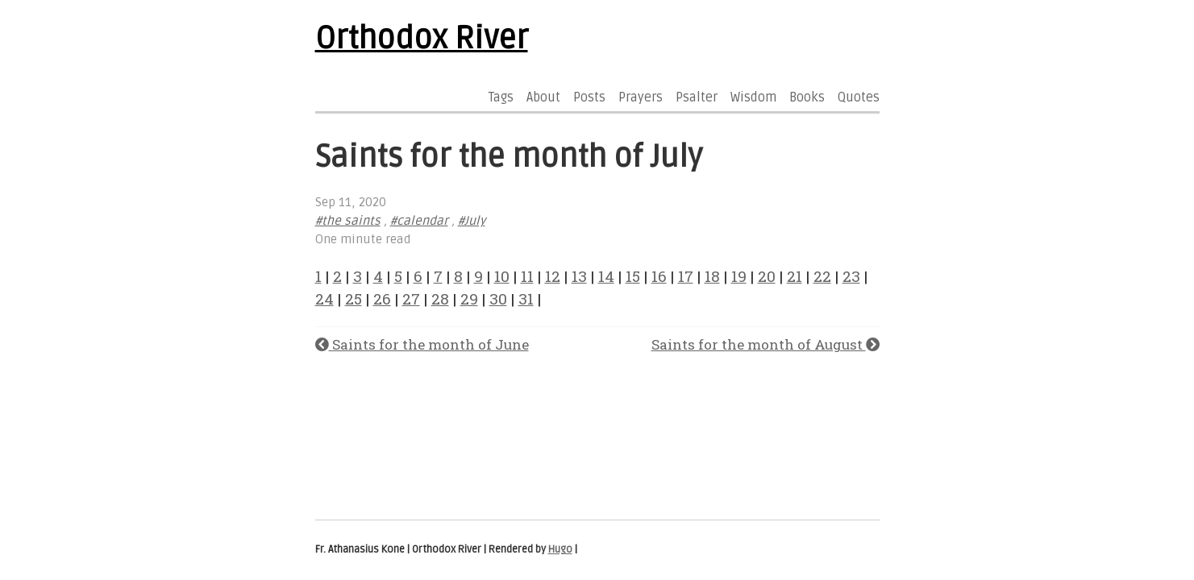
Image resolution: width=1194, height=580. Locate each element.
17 (685, 276)
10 (502, 276)
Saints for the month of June (422, 344)
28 (440, 298)
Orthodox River (421, 38)
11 (527, 276)
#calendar (419, 221)
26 (382, 298)
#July (471, 221)
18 (712, 276)
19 (739, 276)
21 (794, 276)
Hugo (560, 549)
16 (659, 276)
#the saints (348, 221)
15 (633, 276)
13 (579, 276)
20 (767, 276)
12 (552, 276)
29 (469, 298)
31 (526, 298)
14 (606, 276)
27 (411, 298)
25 (353, 298)
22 (822, 276)
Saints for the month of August (765, 344)
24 (324, 298)
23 (851, 276)
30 (498, 298)
